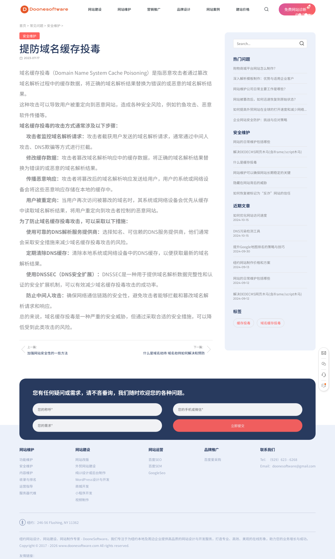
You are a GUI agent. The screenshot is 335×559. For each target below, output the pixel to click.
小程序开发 (83, 492)
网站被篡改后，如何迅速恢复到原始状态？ (265, 99)
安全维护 (53, 25)
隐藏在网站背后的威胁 (250, 182)
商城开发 (82, 486)
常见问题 (36, 25)
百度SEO (155, 459)
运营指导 (26, 486)
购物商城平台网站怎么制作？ (255, 68)
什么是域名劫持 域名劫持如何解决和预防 (174, 352)
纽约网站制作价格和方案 (251, 262)
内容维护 (26, 472)
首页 (22, 25)
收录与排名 (27, 479)
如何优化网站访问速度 (250, 215)
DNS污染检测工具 (246, 230)
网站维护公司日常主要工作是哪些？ (260, 88)
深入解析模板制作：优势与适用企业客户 (263, 78)
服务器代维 (27, 492)
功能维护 (26, 459)
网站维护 (26, 449)
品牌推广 (211, 449)
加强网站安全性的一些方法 (47, 352)
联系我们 (267, 449)
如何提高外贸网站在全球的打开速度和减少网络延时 (270, 109)
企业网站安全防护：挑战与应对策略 (260, 119)
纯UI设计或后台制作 (90, 472)
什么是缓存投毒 (245, 162)
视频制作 (82, 499)
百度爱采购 (212, 459)
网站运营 (156, 449)
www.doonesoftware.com (79, 545)
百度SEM (155, 465)
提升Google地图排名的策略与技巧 (259, 246)
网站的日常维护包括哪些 (251, 141)
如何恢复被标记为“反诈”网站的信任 (262, 193)
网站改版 (82, 459)
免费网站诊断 (298, 10)
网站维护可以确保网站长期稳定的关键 (262, 172)
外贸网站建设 (85, 465)
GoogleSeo (157, 472)
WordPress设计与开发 (92, 479)
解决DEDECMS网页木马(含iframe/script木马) (267, 151)
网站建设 (82, 449)
